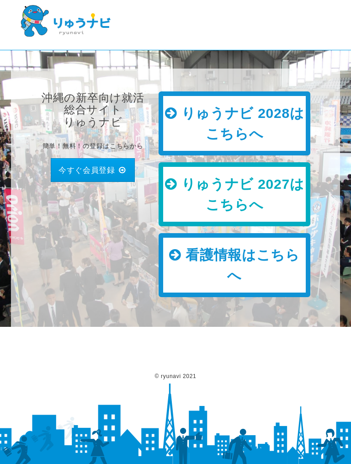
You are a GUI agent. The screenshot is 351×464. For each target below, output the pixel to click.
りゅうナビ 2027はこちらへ (234, 194)
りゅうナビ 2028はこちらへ (234, 123)
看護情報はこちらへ (234, 265)
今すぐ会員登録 (93, 170)
